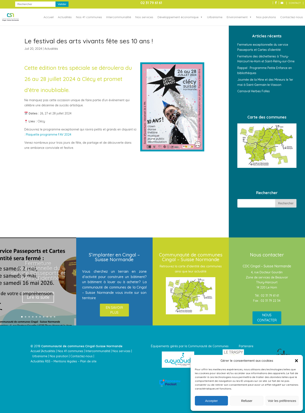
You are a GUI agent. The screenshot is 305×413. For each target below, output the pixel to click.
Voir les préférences (282, 401)
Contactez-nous (291, 17)
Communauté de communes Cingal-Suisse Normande (82, 346)
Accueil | (36, 351)
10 (54, 317)
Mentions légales (65, 361)
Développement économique (178, 17)
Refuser (246, 401)
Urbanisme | (40, 356)
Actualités (65, 17)
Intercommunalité (118, 17)
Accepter (211, 401)
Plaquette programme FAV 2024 (48, 134)
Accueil (49, 17)
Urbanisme (214, 17)
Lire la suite (38, 297)
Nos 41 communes (89, 17)
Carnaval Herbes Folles (253, 91)
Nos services (144, 17)
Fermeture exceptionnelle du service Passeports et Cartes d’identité (38, 270)
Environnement (237, 17)
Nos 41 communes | (71, 351)
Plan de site (88, 361)
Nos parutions (266, 17)
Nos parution (59, 356)
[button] (296, 361)
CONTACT (295, 3)
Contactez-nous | (82, 356)
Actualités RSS (40, 361)
